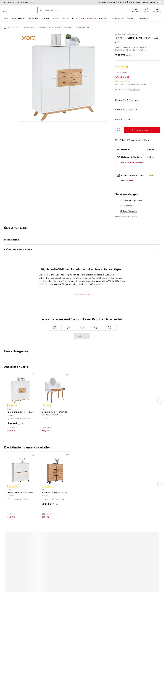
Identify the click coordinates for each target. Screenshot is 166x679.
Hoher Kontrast (152, 2)
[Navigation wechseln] (5, 10)
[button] (82, 349)
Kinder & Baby (78, 18)
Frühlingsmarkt (117, 18)
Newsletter (143, 18)
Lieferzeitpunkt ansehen (132, 162)
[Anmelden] (136, 10)
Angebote (91, 18)
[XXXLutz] (22, 10)
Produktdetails (11, 239)
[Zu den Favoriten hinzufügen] (118, 130)
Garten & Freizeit (18, 18)
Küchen (46, 18)
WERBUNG (121, 66)
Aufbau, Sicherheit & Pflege (18, 249)
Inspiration (103, 18)
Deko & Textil (33, 18)
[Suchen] (41, 10)
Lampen (65, 18)
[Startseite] (5, 27)
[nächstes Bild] (159, 401)
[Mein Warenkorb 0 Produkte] (157, 10)
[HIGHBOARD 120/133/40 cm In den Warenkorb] (142, 130)
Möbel (5, 18)
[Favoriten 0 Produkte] (146, 10)
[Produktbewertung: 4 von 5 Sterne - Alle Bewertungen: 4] (123, 55)
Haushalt (55, 18)
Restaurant (131, 18)
